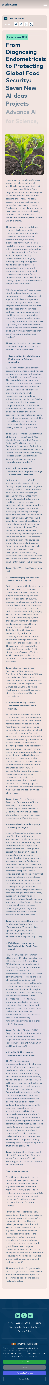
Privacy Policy (24, 1331)
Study (28, 1323)
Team (26, 1327)
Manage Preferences (24, 1373)
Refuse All (24, 1367)
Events (19, 1323)
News (10, 1323)
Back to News (14, 18)
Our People (15, 1327)
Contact (35, 1327)
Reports (37, 1323)
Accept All (25, 1361)
